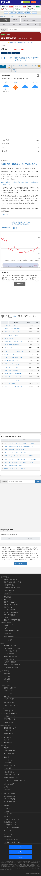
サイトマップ (8, 834)
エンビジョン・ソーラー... (16, 360)
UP (6, 370)
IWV (6, 465)
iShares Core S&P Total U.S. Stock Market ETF (21, 446)
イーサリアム (8, 814)
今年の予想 (7, 599)
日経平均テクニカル (10, 602)
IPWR (6, 328)
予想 (9, 66)
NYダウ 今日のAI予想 (10, 713)
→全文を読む (5, 214)
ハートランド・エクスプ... (16, 351)
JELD (6, 335)
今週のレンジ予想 (9, 716)
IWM (6, 449)
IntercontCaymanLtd (14, 332)
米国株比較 (27, 12)
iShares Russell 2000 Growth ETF (17, 472)
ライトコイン (8, 816)
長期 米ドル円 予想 (10, 662)
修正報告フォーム (20, 564)
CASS (6, 380)
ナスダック (7, 737)
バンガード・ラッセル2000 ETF (17, 468)
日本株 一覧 (7, 633)
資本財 (2, 34)
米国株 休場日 (8, 733)
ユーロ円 (7, 676)
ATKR (6, 386)
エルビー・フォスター (15, 364)
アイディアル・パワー (15, 328)
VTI (6, 443)
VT (6, 456)
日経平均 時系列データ (11, 604)
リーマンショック (9, 760)
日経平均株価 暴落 (9, 750)
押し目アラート (35, 20)
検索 (38, 481)
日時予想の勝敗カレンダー (12, 587)
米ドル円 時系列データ (11, 667)
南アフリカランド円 (10, 688)
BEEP (6, 344)
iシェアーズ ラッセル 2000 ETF (17, 449)
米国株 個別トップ (10, 728)
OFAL (6, 383)
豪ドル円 (7, 673)
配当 (4, 24)
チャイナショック (9, 765)
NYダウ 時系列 (8, 723)
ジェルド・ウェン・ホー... (16, 335)
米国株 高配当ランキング (11, 777)
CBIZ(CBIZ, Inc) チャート (11, 228)
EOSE (6, 341)
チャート (3, 69)
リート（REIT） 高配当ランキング (14, 780)
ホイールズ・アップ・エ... (16, 370)
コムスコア (12, 354)
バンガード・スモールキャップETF (18, 452)
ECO (6, 377)
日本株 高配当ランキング (11, 775)
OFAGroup (12, 383)
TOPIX (6, 617)
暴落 (28, 24)
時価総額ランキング (10, 822)
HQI (6, 367)
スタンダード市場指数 (11, 612)
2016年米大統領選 (9, 801)
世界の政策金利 (9, 703)
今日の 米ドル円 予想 (10, 651)
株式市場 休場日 (9, 636)
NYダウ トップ (8, 711)
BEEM (6, 360)
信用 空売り (14, 70)
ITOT (6, 446)
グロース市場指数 (9, 615)
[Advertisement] (20, 116)
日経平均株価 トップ (10, 579)
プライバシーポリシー (11, 839)
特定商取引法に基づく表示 (12, 842)
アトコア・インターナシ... (16, 386)
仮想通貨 (6, 805)
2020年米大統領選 (9, 799)
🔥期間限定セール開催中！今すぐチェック (20, 42)
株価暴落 (6, 748)
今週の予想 (7, 597)
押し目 (34, 2)
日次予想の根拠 (9, 585)
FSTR (6, 364)
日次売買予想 (8, 593)
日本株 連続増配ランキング (12, 630)
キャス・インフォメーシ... (16, 380)
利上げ (37, 66)
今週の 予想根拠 (9, 659)
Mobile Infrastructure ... (15, 344)
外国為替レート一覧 (10, 645)
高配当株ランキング (15, 20)
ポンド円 (7, 679)
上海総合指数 (8, 742)
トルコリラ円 (8, 693)
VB (6, 452)
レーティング (13, 12)
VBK (6, 462)
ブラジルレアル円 (9, 690)
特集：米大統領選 (9, 793)
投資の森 (5, 2)
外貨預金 (7, 787)
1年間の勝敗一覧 (9, 590)
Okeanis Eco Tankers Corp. (16, 377)
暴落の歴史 (7, 757)
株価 (3, 65)
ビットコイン (8, 808)
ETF (36, 24)
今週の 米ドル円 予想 (10, 656)
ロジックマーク (13, 325)
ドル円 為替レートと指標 (12, 648)
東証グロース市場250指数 (12, 620)
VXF (6, 459)
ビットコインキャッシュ (11, 819)
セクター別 (12, 24)
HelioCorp (11, 338)
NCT (6, 332)
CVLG (6, 348)
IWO (6, 472)
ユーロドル (7, 682)
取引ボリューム (9, 830)
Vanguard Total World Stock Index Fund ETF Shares (22, 456)
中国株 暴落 (7, 768)
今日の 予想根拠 (9, 653)
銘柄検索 (25, 20)
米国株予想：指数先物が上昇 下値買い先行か (19, 164)
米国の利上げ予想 (9, 719)
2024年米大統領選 (9, 796)
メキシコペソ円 (9, 699)
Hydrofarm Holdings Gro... (15, 373)
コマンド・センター (14, 367)
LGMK (6, 325)
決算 (20, 24)
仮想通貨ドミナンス (10, 825)
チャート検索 (8, 640)
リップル (7, 811)
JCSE (6, 357)
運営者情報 (7, 836)
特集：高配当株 (9, 772)
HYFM (6, 373)
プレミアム (27, 2)
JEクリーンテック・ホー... (16, 357)
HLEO (6, 338)
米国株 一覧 (7, 731)
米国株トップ (5, 20)
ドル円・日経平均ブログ (11, 705)
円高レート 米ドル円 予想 (12, 664)
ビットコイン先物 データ (11, 827)
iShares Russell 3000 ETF (15, 465)
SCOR (6, 354)
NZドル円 (7, 696)
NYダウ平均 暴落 (9, 753)
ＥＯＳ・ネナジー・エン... (16, 341)
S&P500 (6, 740)
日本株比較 (20, 12)
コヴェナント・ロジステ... (16, 348)
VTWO (6, 468)
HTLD (6, 351)
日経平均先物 (8, 607)
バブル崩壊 (7, 762)
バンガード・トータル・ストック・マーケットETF (22, 443)
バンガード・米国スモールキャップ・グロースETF (22, 462)
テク (9, 69)
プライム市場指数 (9, 609)
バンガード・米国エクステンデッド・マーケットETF (22, 459)
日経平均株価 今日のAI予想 (12, 582)
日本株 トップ (8, 625)
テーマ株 (34, 12)
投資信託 (7, 789)
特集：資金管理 (9, 784)
